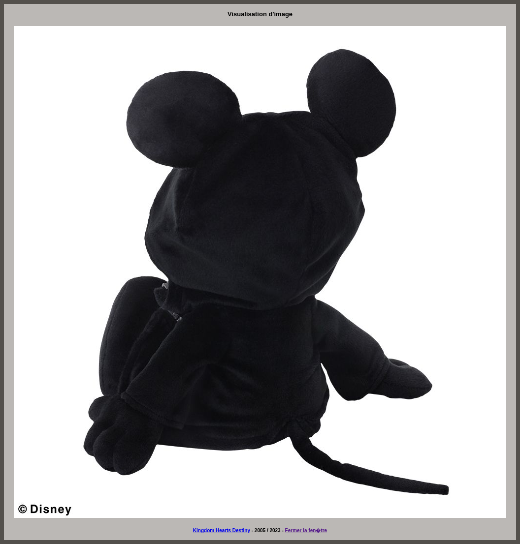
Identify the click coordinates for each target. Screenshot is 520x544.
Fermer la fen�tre (306, 530)
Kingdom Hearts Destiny (221, 530)
